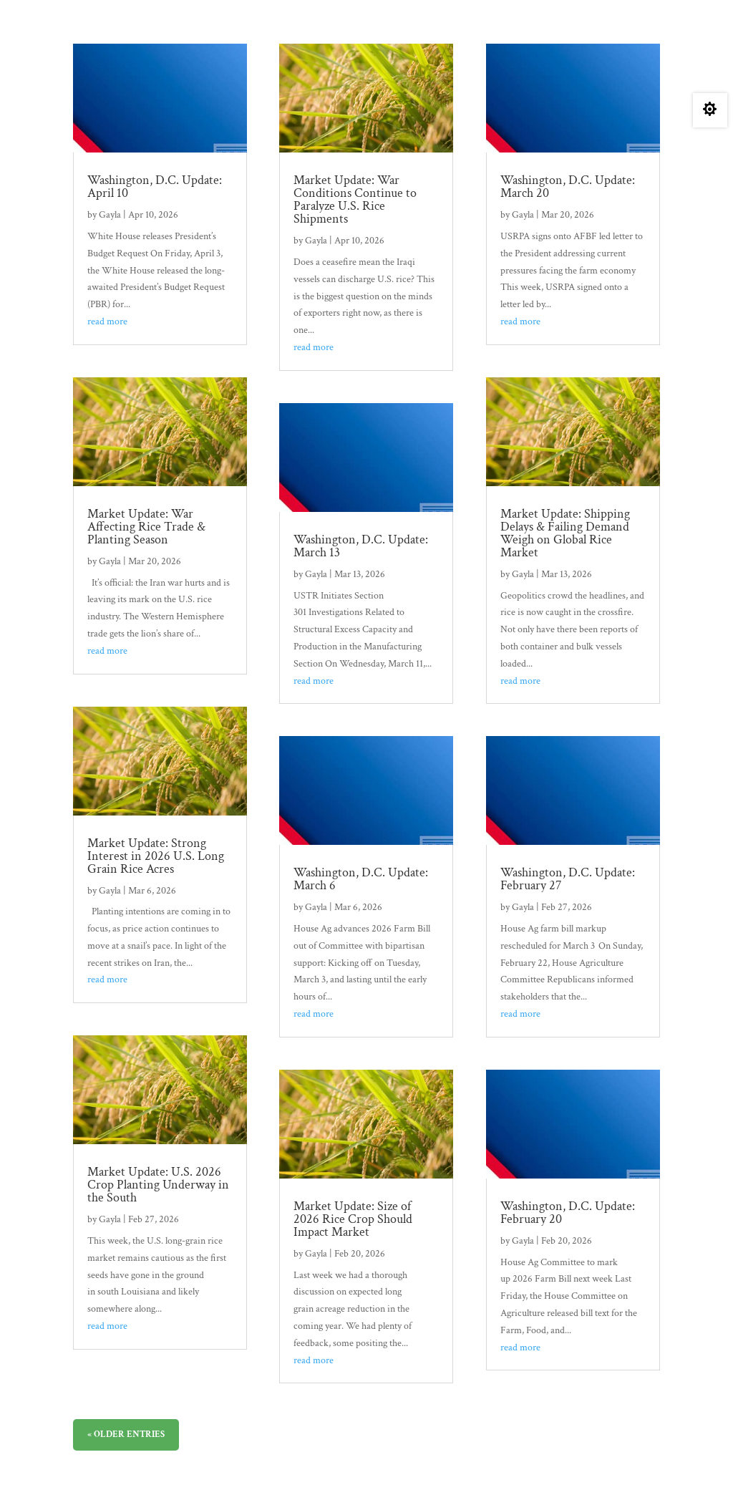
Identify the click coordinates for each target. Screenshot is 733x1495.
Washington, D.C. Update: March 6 (360, 879)
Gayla (110, 214)
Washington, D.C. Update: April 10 (154, 186)
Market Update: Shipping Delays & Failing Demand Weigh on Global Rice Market (565, 533)
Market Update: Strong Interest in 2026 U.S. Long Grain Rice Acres (155, 856)
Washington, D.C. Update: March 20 (567, 186)
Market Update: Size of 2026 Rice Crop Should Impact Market (352, 1219)
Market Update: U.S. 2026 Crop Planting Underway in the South (158, 1184)
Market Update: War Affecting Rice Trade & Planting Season (146, 526)
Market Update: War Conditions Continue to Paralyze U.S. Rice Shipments (355, 199)
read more (107, 321)
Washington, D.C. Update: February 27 (567, 879)
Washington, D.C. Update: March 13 (360, 546)
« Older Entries (126, 1434)
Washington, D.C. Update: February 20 (567, 1212)
